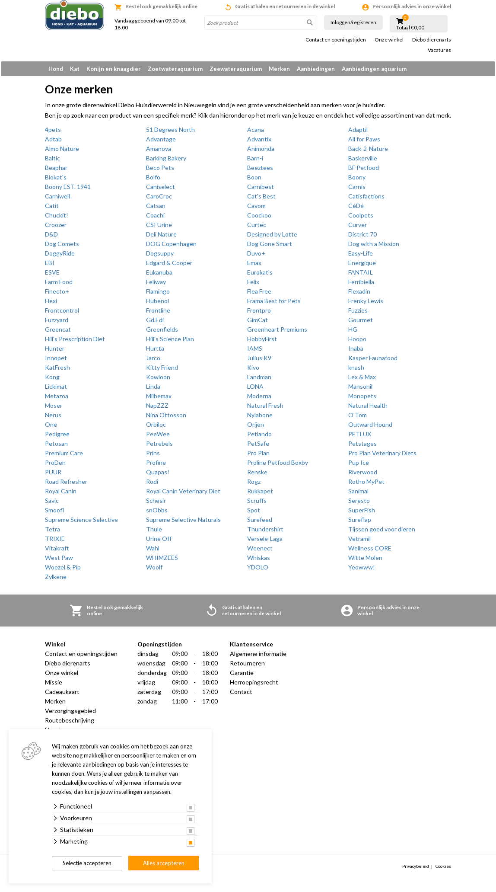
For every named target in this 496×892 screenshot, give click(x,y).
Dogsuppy (160, 256)
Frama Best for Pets (274, 303)
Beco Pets (160, 170)
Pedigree (57, 437)
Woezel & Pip (63, 570)
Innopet (56, 360)
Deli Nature (161, 237)
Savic (52, 503)
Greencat (58, 332)
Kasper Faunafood (372, 360)
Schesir (156, 503)
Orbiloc (156, 427)
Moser (53, 408)
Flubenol (157, 303)
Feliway (156, 284)
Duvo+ (256, 256)
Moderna (259, 399)
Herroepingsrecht (254, 685)
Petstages (362, 446)
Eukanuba (159, 275)
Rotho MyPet (366, 484)
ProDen (55, 465)
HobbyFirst (262, 341)
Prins (153, 456)
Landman (259, 380)
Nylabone (260, 418)
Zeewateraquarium (236, 68)
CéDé (356, 208)
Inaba (355, 351)
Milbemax (159, 399)
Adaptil (358, 132)
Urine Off (159, 541)
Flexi (51, 303)
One (51, 427)
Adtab (53, 142)
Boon (254, 180)
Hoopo (357, 341)
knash (356, 370)
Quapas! (157, 475)
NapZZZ (157, 408)
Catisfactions (366, 199)
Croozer (56, 227)
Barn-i (255, 161)
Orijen (255, 427)
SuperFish (361, 513)
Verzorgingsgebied (70, 713)
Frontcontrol (62, 313)
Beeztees (260, 170)
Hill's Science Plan (170, 341)
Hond (55, 68)
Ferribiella (361, 284)
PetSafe (258, 446)
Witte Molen (365, 560)
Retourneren (247, 666)
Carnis (357, 189)
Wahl (152, 551)
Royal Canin (60, 494)
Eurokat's (260, 275)
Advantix (259, 142)
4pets (53, 132)
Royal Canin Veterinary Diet (183, 494)
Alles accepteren (163, 863)
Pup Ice (358, 465)
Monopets (362, 399)
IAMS (254, 351)
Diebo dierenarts (431, 39)
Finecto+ (57, 294)
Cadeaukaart (62, 694)
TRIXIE (55, 541)
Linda (153, 389)
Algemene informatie (258, 656)
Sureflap (359, 522)
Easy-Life (360, 256)
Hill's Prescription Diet (75, 341)
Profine (156, 465)
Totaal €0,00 (410, 27)
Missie (53, 685)
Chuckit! (56, 218)
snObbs (157, 513)
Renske (257, 475)
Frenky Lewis (365, 303)
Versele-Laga (265, 541)
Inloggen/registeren (353, 22)
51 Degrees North (170, 132)
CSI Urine (159, 227)
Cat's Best (261, 199)
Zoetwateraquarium (175, 68)
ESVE (52, 275)
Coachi (155, 218)
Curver (357, 227)
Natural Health (368, 408)
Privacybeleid (415, 869)
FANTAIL (360, 275)
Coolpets (360, 218)
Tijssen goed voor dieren (381, 532)
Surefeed (259, 522)
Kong (52, 380)
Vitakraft (57, 551)
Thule (154, 532)
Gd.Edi (155, 322)
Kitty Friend (162, 370)
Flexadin (359, 294)
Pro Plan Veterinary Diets (382, 456)
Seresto (359, 503)
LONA (255, 389)
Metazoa (56, 399)
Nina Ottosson (166, 418)
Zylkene (56, 579)
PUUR (53, 475)
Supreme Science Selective (81, 522)
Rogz (254, 484)
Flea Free (259, 294)
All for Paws (364, 142)
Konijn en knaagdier (113, 68)
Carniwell (57, 199)
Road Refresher (66, 484)
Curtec (256, 227)
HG (352, 332)
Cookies (443, 869)
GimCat (257, 322)
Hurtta (155, 351)
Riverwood (362, 475)
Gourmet (360, 322)
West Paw (59, 560)
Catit (52, 208)
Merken (279, 68)
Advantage (161, 142)
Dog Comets (62, 246)
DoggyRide (60, 256)
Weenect (260, 551)
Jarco (153, 360)
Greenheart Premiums (277, 332)
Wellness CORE (369, 551)
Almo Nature (62, 151)
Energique (362, 265)
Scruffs (257, 503)
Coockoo (259, 218)
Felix (253, 284)
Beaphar (56, 170)
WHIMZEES (162, 560)
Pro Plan (258, 456)
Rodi (152, 484)
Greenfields (162, 332)
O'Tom (357, 418)
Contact (241, 694)
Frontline (158, 313)
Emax (254, 265)
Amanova (158, 151)
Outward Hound (370, 427)
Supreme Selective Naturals (183, 522)
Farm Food (59, 284)
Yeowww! (361, 570)
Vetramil (359, 541)
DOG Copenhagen (171, 246)
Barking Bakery (166, 161)
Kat (74, 68)
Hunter (54, 351)
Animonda (260, 151)
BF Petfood (363, 170)
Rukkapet (260, 494)
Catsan (155, 208)
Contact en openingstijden (335, 39)
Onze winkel (389, 39)
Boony (357, 180)
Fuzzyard (56, 322)
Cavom (256, 208)
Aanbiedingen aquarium (374, 68)
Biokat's (56, 180)
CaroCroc (159, 199)
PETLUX (359, 437)
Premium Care (64, 456)
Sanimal (358, 494)
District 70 (362, 237)
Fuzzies (358, 313)
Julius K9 (259, 360)
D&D (51, 237)
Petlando (259, 437)
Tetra (52, 532)
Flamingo (158, 294)
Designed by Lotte (272, 237)
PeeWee (158, 437)
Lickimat (56, 389)
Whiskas (258, 560)
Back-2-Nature (368, 151)
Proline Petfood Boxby (277, 465)
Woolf (154, 570)
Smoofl (54, 513)
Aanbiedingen (316, 68)
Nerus (53, 418)
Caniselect (160, 189)
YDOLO (257, 570)
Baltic (52, 161)
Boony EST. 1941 (68, 189)
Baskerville (362, 161)
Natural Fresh (265, 408)
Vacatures (439, 50)
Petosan (56, 446)
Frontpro (259, 313)
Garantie (242, 675)
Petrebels (159, 446)
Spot (253, 513)
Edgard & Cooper (169, 265)
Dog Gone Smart (269, 246)
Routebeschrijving (69, 723)
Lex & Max (362, 380)
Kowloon (158, 380)
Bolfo (153, 180)
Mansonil (360, 389)
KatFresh (57, 370)
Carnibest (260, 189)
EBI (49, 265)
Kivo (253, 370)
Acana (255, 132)
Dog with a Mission (373, 246)
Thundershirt (265, 532)
